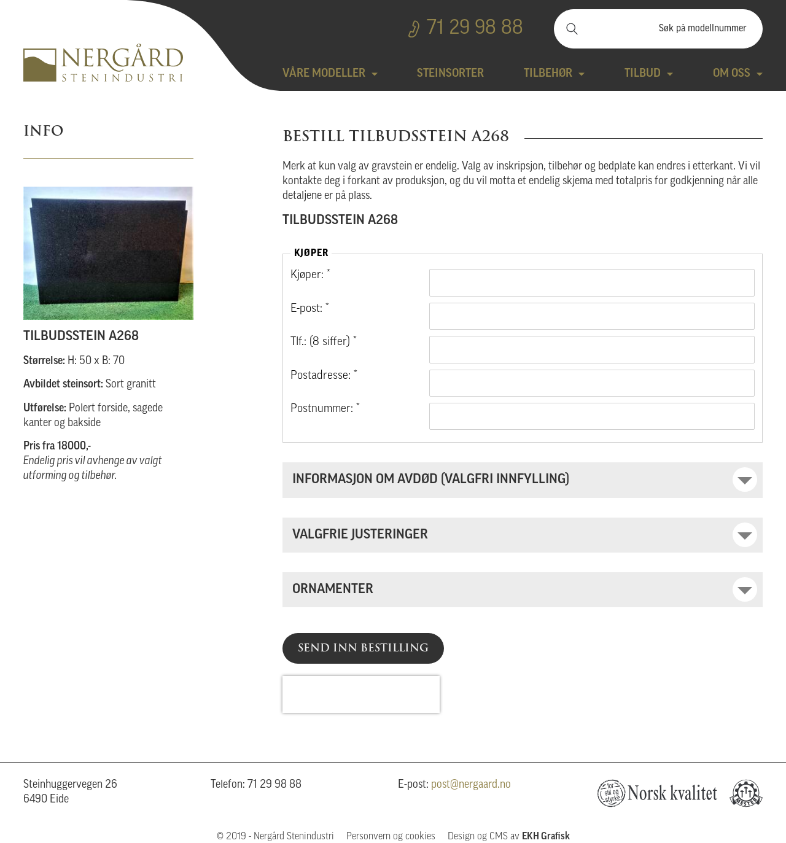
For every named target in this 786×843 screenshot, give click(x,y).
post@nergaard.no (471, 785)
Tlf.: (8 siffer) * (323, 342)
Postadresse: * (323, 376)
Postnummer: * (325, 409)
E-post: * (309, 309)
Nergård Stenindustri (103, 63)
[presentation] (361, 694)
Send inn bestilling (363, 648)
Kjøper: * (310, 275)
